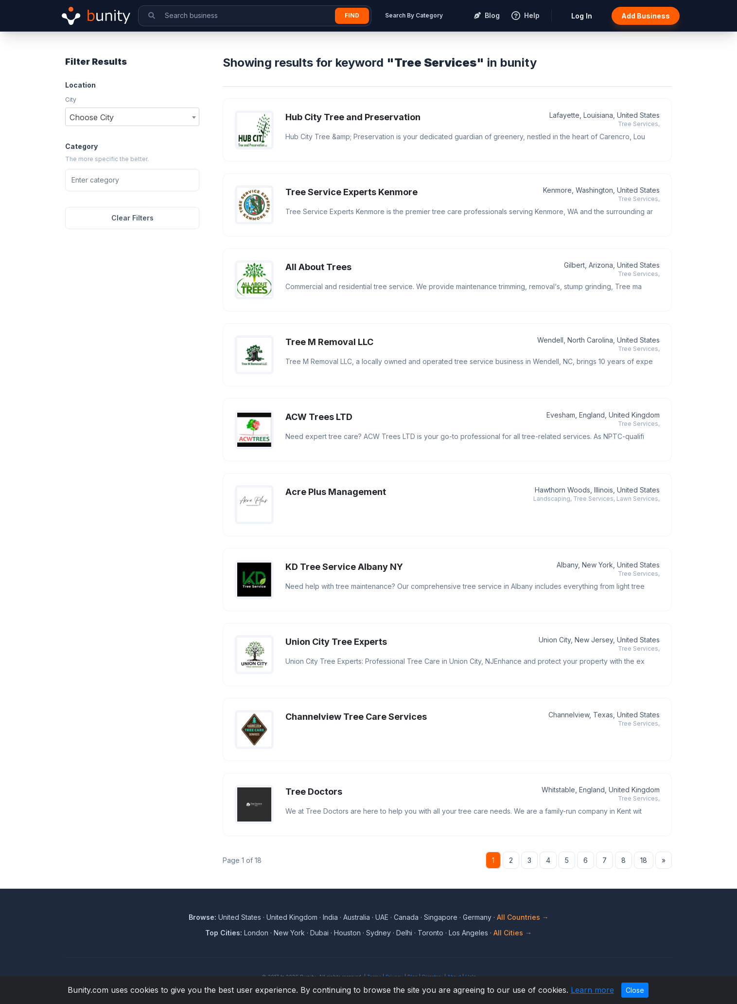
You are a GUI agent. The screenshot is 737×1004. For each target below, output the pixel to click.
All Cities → (512, 933)
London (256, 933)
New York (289, 933)
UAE (381, 917)
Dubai (319, 933)
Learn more (592, 990)
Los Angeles (468, 933)
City (70, 99)
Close (635, 990)
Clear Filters (132, 218)
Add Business (645, 16)
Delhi (404, 933)
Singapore (440, 917)
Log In (581, 16)
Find (352, 15)
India (330, 917)
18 (643, 860)
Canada (406, 917)
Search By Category (414, 15)
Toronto (430, 933)
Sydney (378, 933)
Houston (347, 933)
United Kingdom (291, 917)
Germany (477, 917)
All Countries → (523, 917)
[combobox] (132, 117)
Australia (356, 917)
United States (239, 917)
